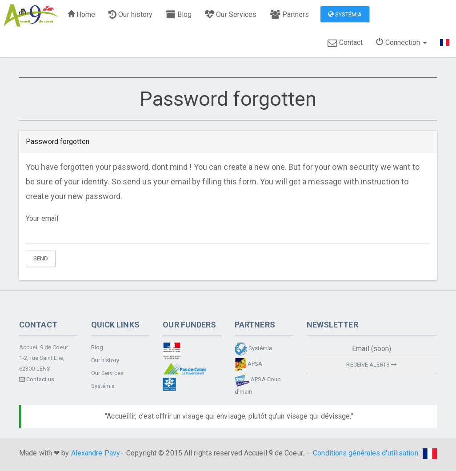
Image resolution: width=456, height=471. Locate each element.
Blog (179, 14)
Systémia (345, 14)
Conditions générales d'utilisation (365, 453)
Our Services (230, 14)
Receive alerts (371, 364)
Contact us (36, 379)
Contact (345, 42)
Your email (42, 218)
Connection (401, 42)
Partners (289, 14)
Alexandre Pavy (95, 453)
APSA (249, 364)
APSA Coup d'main (258, 384)
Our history (130, 14)
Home (82, 14)
